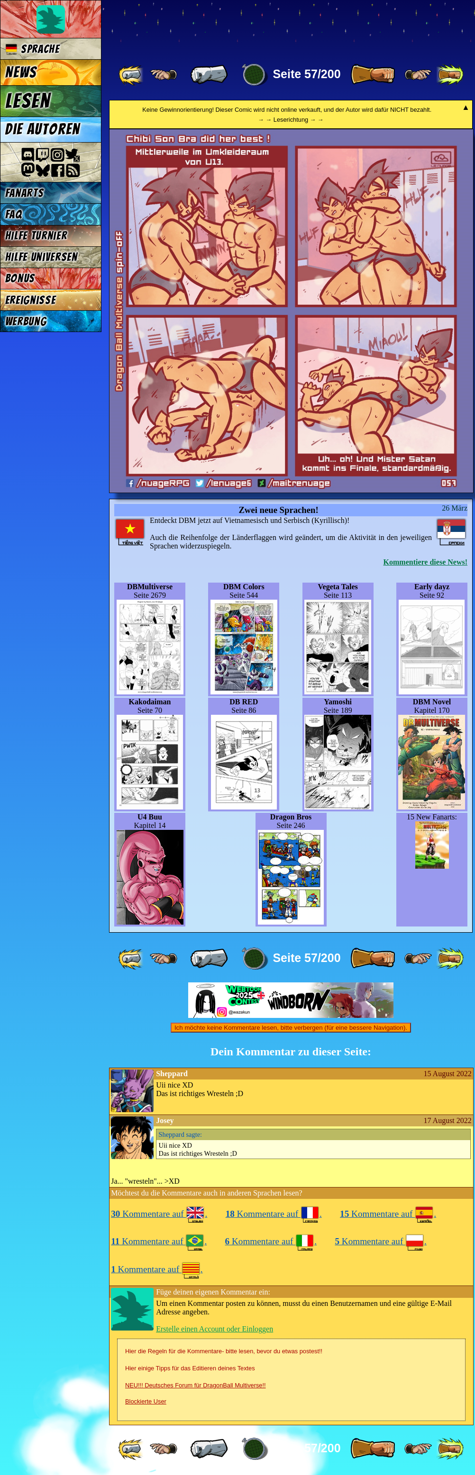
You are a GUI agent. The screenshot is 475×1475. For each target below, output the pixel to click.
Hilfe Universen (41, 257)
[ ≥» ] (418, 75)
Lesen (28, 101)
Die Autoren (42, 129)
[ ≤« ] (163, 75)
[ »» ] (450, 75)
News (21, 72)
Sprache (32, 49)
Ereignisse (30, 300)
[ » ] (372, 75)
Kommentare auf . (159, 1214)
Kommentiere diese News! (425, 562)
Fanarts (24, 193)
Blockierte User (145, 1401)
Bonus (20, 278)
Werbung (26, 321)
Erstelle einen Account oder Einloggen (214, 1329)
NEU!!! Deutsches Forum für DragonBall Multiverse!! (195, 1385)
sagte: (180, 1134)
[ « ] (209, 75)
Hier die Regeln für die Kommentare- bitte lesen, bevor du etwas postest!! (223, 1351)
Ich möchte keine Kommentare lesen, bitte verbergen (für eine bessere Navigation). (290, 1027)
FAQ (13, 214)
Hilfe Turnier (36, 236)
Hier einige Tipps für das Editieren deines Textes (190, 1368)
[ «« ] (132, 75)
